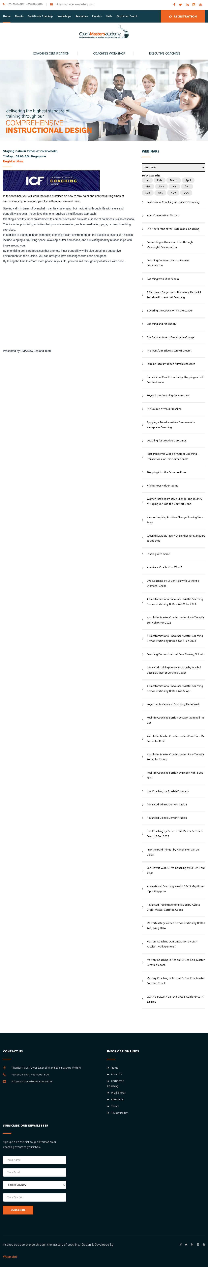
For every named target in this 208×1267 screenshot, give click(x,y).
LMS (108, 16)
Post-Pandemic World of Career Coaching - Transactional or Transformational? (173, 456)
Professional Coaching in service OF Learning (173, 202)
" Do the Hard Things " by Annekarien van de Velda (173, 852)
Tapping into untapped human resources (171, 364)
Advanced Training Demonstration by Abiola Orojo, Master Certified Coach (173, 907)
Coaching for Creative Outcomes (166, 441)
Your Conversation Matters (163, 215)
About (18, 16)
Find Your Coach (127, 16)
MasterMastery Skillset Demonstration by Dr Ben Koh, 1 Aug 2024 (176, 925)
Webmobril (10, 1257)
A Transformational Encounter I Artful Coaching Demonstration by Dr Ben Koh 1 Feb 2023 (175, 638)
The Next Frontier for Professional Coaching (173, 229)
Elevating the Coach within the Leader (170, 311)
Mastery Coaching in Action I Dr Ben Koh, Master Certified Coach (176, 962)
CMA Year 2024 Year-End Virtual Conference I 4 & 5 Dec (175, 999)
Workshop (64, 16)
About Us (114, 1074)
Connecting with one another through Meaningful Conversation (170, 244)
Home (6, 16)
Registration (183, 16)
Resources (115, 1100)
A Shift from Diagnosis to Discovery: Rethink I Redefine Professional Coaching (174, 294)
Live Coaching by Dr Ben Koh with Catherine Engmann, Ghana (173, 583)
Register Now (13, 161)
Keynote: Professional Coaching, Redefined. (173, 704)
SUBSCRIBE (18, 1210)
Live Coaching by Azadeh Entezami (168, 791)
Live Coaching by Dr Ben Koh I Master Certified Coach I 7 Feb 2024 (174, 833)
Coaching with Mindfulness (163, 279)
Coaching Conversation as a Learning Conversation (168, 263)
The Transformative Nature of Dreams (169, 351)
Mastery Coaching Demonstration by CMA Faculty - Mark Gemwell (172, 944)
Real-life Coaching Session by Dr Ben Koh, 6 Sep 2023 (175, 775)
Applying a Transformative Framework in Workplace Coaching (171, 424)
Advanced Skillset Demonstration (167, 805)
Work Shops (116, 1093)
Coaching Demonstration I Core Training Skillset (175, 654)
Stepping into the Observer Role (166, 472)
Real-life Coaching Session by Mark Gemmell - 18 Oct (176, 720)
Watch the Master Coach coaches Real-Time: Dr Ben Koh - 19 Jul (175, 738)
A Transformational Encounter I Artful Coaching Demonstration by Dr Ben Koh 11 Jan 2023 (175, 601)
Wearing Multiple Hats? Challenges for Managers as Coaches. (176, 538)
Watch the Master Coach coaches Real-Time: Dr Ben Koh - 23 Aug (175, 757)
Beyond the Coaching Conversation (168, 396)
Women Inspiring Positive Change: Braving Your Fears (175, 520)
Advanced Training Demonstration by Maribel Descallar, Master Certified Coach (174, 670)
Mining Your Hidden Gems (162, 486)
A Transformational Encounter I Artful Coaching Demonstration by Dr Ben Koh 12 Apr (175, 688)
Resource (81, 16)
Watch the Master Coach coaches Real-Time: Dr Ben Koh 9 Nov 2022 (175, 620)
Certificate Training (40, 16)
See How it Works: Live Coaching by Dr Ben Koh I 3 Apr (176, 870)
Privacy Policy (117, 1113)
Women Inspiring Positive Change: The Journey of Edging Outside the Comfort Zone (174, 501)
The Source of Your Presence (164, 409)
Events (96, 16)
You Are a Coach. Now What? (164, 567)
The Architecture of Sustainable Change (170, 337)
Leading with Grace (158, 554)
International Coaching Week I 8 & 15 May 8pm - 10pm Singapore (175, 888)
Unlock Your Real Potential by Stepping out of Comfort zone (175, 379)
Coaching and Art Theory (161, 324)
